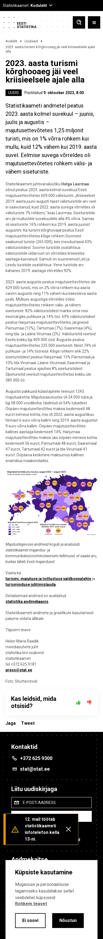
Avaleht (11, 41)
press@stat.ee (18, 670)
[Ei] (89, 702)
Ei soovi (30, 920)
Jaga (10, 723)
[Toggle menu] (94, 22)
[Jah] (78, 702)
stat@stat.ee (35, 769)
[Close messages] (68, 829)
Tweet (28, 723)
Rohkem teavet (31, 903)
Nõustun (68, 920)
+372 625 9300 (36, 758)
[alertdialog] (51, 899)
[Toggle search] (79, 22)
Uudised (31, 41)
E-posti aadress (39, 802)
